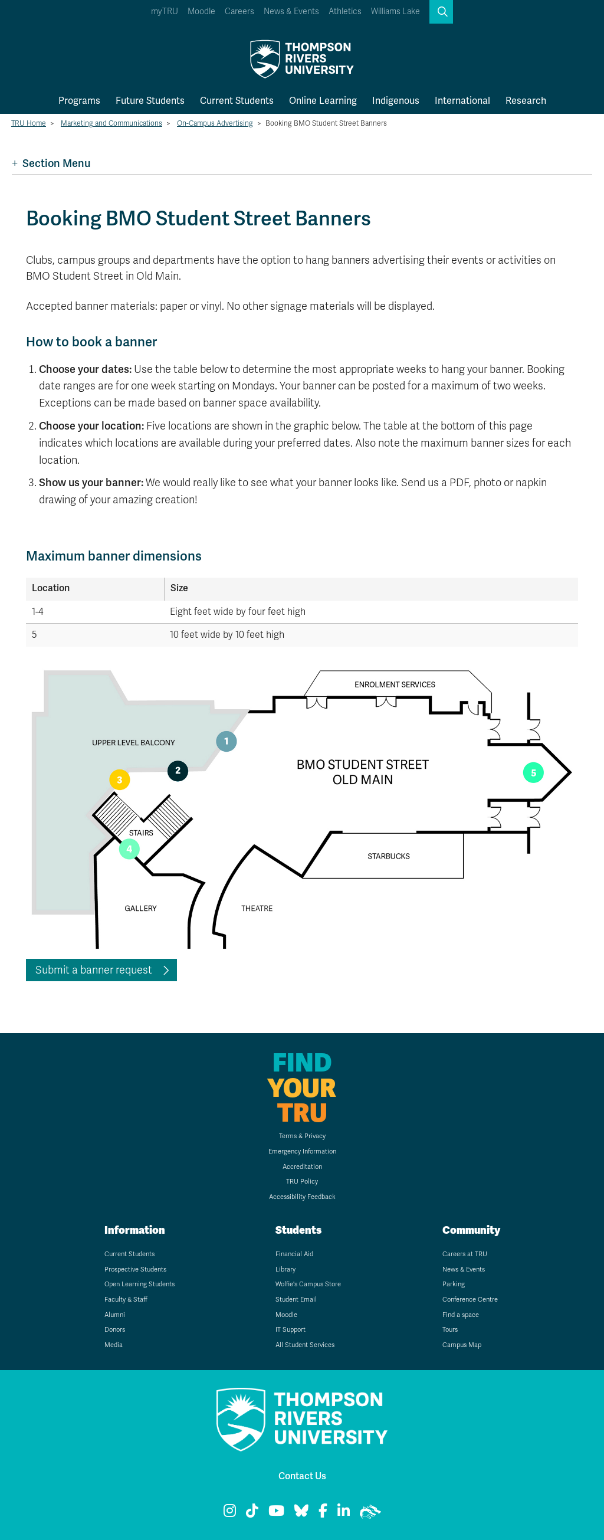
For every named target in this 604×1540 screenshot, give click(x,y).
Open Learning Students (139, 1284)
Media (113, 1345)
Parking (453, 1284)
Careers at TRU (464, 1254)
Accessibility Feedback (302, 1197)
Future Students (150, 100)
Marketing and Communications (111, 123)
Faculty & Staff (125, 1299)
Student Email (296, 1299)
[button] (441, 12)
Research (525, 100)
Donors (114, 1329)
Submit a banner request (93, 970)
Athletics (345, 11)
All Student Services (304, 1345)
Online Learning (323, 100)
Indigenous (395, 100)
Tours (450, 1329)
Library (285, 1269)
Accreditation (302, 1167)
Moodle (201, 11)
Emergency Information (302, 1151)
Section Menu (51, 163)
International (462, 100)
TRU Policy (302, 1181)
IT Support (290, 1329)
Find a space (460, 1315)
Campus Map (461, 1345)
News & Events (291, 11)
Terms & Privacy (302, 1136)
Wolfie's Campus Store (308, 1284)
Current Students (237, 100)
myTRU (164, 11)
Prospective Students (135, 1269)
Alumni (114, 1315)
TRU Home (28, 123)
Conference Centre (470, 1299)
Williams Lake (395, 11)
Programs (79, 100)
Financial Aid (294, 1254)
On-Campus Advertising (215, 123)
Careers (239, 11)
